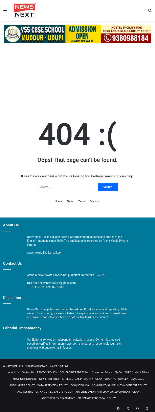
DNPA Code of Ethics (137, 372)
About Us (13, 372)
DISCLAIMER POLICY (22, 385)
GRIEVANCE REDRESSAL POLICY (97, 398)
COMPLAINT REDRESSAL (74, 372)
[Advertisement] (77, 77)
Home (58, 201)
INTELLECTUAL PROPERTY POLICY (82, 378)
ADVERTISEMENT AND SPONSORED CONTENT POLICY (107, 391)
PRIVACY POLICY (47, 372)
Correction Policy (102, 372)
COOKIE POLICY (80, 385)
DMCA (118, 372)
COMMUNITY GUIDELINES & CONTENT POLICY (119, 385)
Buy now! (95, 201)
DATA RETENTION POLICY (52, 385)
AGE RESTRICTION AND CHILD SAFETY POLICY (45, 391)
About (70, 201)
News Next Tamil (49, 378)
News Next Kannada (25, 378)
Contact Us (27, 372)
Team (81, 201)
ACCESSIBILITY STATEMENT (58, 398)
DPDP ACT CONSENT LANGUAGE (124, 378)
